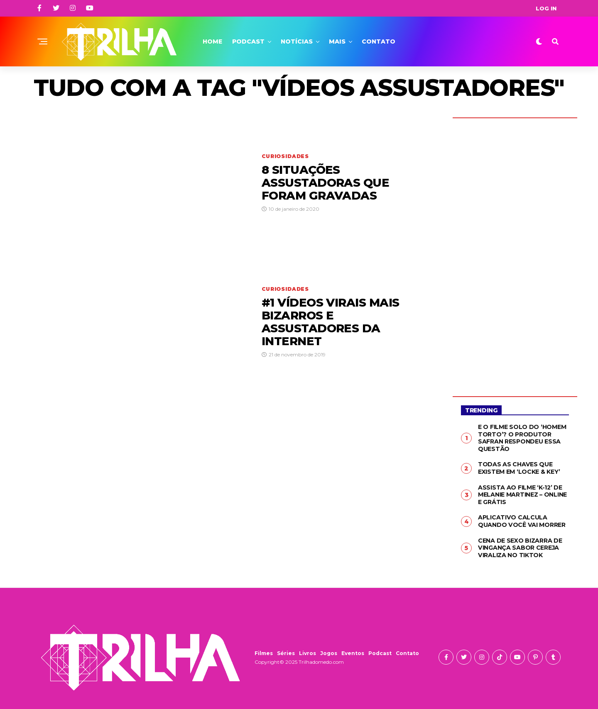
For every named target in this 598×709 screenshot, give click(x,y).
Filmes (264, 652)
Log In (546, 8)
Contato (378, 41)
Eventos (352, 652)
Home (212, 41)
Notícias (297, 41)
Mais (337, 41)
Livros (307, 652)
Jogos (328, 652)
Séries (286, 652)
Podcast (248, 41)
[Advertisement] (515, 251)
